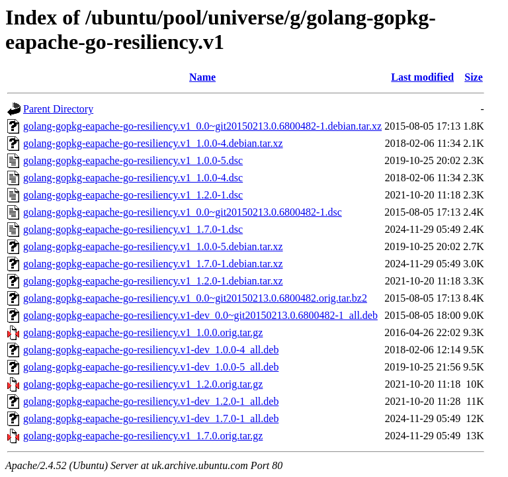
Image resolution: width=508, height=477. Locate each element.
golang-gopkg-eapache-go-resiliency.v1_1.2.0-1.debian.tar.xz (153, 280)
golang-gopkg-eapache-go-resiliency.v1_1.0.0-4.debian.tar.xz (153, 143)
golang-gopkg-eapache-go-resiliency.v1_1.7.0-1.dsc (133, 229)
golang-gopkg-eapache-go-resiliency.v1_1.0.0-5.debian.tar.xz (153, 246)
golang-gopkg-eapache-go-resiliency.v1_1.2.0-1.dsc (133, 194)
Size (473, 77)
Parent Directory (58, 108)
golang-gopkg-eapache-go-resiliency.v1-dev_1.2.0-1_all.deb (150, 401)
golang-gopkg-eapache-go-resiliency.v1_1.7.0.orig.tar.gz (143, 435)
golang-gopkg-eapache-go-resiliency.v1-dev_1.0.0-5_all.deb (150, 366)
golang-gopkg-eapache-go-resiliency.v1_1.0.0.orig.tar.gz (143, 332)
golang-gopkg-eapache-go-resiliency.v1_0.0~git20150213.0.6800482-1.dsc (182, 212)
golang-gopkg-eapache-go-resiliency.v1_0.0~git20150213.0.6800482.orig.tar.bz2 (195, 298)
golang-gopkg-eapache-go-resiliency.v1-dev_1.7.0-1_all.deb (150, 418)
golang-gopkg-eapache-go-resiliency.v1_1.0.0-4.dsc (133, 177)
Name (202, 77)
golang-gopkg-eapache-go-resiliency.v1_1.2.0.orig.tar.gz (143, 384)
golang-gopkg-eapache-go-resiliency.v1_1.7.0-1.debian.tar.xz (153, 263)
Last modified (422, 77)
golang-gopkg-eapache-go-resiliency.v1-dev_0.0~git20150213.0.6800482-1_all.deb (200, 315)
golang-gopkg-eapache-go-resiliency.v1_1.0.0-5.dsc (133, 160)
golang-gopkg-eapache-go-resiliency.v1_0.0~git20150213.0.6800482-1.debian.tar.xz (202, 126)
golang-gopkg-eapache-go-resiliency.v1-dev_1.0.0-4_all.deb (150, 349)
